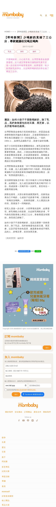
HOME (7, 32)
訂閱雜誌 (28, 412)
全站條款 (18, 412)
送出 (47, 348)
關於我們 (9, 412)
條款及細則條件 (22, 390)
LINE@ (38, 251)
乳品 (9, 51)
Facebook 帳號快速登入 (33, 394)
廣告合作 (37, 412)
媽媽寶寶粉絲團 (24, 251)
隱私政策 (32, 390)
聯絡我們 (47, 412)
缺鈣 (34, 51)
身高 (22, 51)
